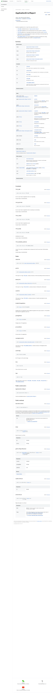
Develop (23, 9)
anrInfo (45, 32)
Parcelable (29, 18)
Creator (17, 96)
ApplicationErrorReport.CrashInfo (25, 294)
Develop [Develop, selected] (26, 1)
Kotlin (46, 14)
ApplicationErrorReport (23, 96)
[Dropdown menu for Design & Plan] (22, 1)
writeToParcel (29, 173)
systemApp (36, 135)
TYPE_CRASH (20, 30)
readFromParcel (29, 171)
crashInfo (44, 30)
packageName (36, 121)
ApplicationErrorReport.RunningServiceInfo (34, 59)
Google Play (33, 1)
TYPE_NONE (28, 78)
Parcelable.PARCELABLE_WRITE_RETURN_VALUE (35, 515)
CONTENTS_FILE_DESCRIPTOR (37, 413)
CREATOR (35, 95)
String (20, 116)
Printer (29, 163)
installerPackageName (38, 116)
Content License (39, 521)
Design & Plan (19, 1)
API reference (4, 4)
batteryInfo (36, 105)
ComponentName (22, 167)
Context (36, 167)
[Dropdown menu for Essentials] (14, 1)
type (35, 143)
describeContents (29, 158)
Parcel (33, 171)
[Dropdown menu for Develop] (28, 1)
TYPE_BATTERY (20, 33)
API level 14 (48, 12)
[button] (6, 10)
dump (27, 163)
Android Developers (18, 9)
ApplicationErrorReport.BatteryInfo (25, 283)
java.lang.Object (18, 20)
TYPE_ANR (19, 32)
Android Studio (48, 1)
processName (36, 125)
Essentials (11, 1)
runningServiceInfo (36, 37)
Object (20, 18)
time (35, 139)
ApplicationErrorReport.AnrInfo (25, 99)
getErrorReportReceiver (30, 167)
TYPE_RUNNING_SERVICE (22, 36)
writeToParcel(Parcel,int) (44, 412)
